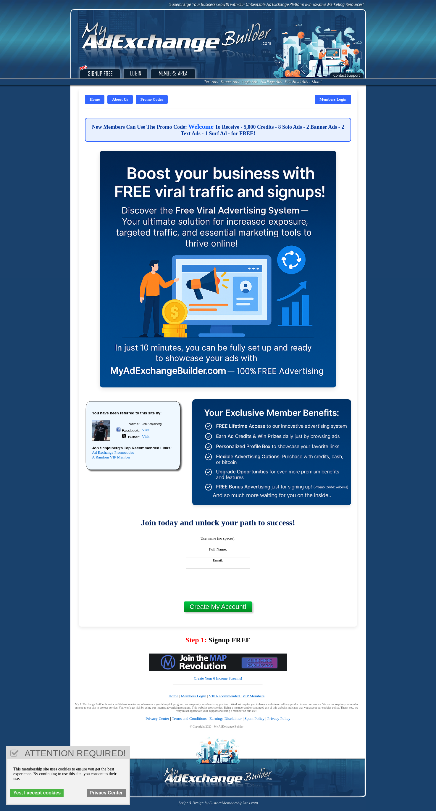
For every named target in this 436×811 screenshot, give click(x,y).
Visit (145, 430)
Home (95, 99)
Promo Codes (152, 99)
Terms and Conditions (189, 718)
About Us (120, 99)
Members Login (332, 99)
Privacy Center (157, 718)
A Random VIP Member (111, 457)
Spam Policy (254, 718)
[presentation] (218, 585)
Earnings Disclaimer (225, 718)
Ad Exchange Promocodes (113, 452)
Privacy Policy (278, 718)
